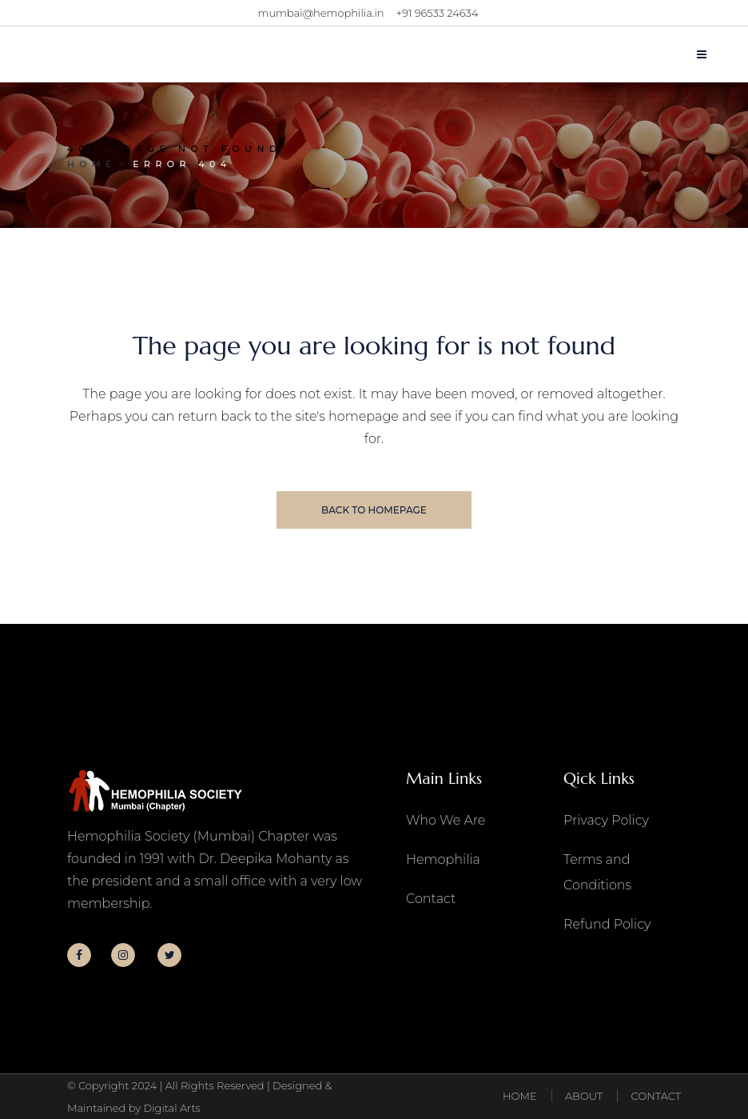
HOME (520, 1095)
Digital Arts (171, 1107)
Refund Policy (607, 924)
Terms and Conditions (597, 872)
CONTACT (656, 1095)
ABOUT (584, 1095)
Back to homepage (374, 510)
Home (92, 164)
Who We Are (445, 820)
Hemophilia (443, 859)
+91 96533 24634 (437, 12)
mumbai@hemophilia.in (321, 12)
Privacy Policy (606, 820)
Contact (431, 898)
